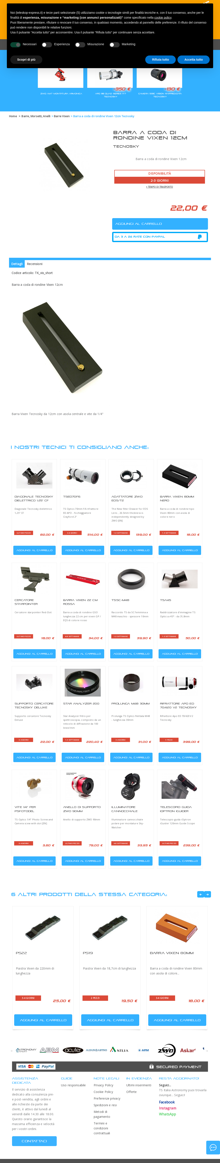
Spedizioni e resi (105, 1105)
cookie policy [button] (162, 17)
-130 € (172, 89)
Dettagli (17, 264)
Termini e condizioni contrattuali (102, 1128)
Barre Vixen (62, 116)
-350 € (121, 89)
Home (13, 116)
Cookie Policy (103, 1092)
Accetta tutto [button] (193, 59)
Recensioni (34, 264)
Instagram (167, 1108)
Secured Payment (179, 1067)
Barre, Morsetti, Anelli (35, 116)
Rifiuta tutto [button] (160, 59)
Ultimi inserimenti (138, 1085)
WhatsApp (167, 1114)
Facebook (167, 1102)
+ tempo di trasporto (159, 186)
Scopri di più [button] (26, 59)
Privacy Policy (103, 1085)
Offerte (131, 1092)
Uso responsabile (73, 1085)
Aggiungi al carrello (33, 549)
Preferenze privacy (107, 1098)
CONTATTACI (34, 1141)
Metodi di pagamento (102, 1114)
